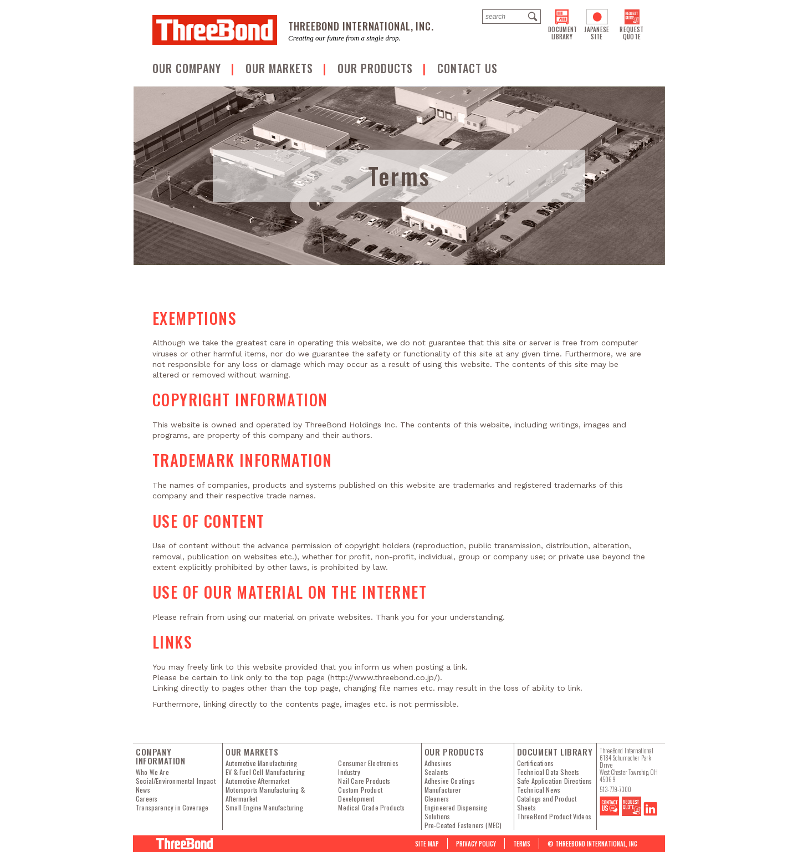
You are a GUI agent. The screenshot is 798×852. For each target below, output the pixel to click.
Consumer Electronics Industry (368, 768)
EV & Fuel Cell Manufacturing (265, 772)
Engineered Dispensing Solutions (456, 812)
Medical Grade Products (371, 807)
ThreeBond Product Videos (554, 816)
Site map (427, 843)
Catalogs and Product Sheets (547, 803)
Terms (521, 843)
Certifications (535, 763)
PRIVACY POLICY (476, 843)
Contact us (467, 68)
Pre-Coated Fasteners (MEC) (463, 825)
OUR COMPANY (188, 68)
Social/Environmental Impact (176, 781)
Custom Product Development (360, 794)
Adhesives (438, 763)
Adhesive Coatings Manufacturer (449, 785)
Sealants (436, 772)
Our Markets (280, 68)
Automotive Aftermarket (257, 781)
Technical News (539, 789)
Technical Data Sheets (548, 772)
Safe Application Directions (554, 781)
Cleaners (436, 798)
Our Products (376, 68)
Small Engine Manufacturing (264, 807)
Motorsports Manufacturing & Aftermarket (265, 794)
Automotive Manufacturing (261, 763)
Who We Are (152, 772)
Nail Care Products (364, 781)
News (143, 789)
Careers (146, 798)
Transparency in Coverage (172, 807)
